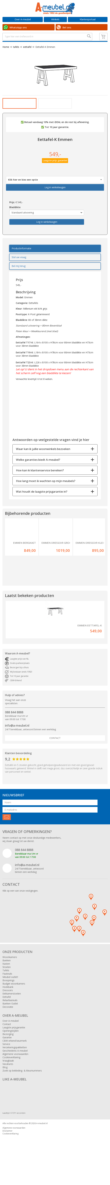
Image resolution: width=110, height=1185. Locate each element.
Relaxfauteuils (9, 1026)
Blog (4, 1093)
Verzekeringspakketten (14, 1073)
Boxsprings (8, 1006)
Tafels (5, 996)
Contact (55, 763)
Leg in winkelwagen (55, 213)
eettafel (26, 57)
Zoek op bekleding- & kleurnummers (22, 1096)
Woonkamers (9, 983)
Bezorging (7, 1060)
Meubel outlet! (10, 1002)
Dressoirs (7, 1016)
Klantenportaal (88, 19)
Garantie (7, 1063)
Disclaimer (7, 1156)
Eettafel (6, 1022)
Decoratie (7, 1032)
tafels (15, 57)
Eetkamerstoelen (11, 1019)
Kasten (6, 989)
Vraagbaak (8, 1086)
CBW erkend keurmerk (14, 1066)
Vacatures (7, 1089)
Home (5, 57)
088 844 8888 (14, 738)
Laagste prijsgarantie (13, 1053)
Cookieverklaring (11, 1083)
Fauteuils (7, 999)
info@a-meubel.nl (17, 751)
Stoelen (6, 992)
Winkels (55, 19)
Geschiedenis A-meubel (15, 1076)
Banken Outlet (10, 1029)
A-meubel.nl (42, 1149)
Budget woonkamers (13, 1009)
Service (6, 1069)
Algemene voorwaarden (15, 1079)
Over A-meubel (23, 19)
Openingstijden (10, 1056)
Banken (6, 986)
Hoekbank (7, 1012)
